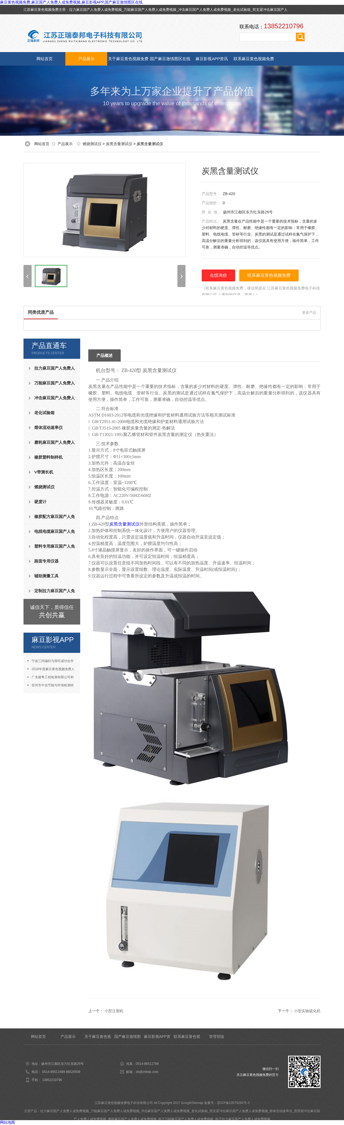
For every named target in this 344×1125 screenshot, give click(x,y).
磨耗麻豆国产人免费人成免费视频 (52, 444)
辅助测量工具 (46, 576)
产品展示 (86, 58)
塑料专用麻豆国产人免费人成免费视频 (52, 548)
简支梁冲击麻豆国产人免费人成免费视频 (239, 1111)
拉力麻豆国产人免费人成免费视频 (95, 10)
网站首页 (44, 58)
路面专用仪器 (46, 561)
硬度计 (40, 501)
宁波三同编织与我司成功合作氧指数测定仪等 (51, 662)
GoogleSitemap (192, 1103)
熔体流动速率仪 (48, 427)
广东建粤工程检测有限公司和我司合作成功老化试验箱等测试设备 (52, 678)
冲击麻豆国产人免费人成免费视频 (204, 10)
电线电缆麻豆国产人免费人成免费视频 (52, 533)
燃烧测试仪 (92, 144)
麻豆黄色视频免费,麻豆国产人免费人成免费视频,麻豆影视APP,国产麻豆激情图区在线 (71, 2)
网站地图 (7, 1122)
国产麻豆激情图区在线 (170, 58)
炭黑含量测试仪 (119, 144)
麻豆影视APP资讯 (211, 58)
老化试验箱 (242, 10)
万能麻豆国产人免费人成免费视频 (150, 10)
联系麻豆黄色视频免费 (254, 58)
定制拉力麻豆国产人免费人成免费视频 (52, 593)
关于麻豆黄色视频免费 (128, 58)
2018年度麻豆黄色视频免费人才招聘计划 (51, 670)
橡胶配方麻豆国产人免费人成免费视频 (52, 518)
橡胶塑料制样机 (48, 457)
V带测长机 (43, 472)
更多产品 (309, 313)
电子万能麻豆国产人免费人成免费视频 (185, 1119)
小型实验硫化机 (307, 1011)
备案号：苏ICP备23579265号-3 (226, 1103)
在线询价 (218, 275)
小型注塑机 (113, 1011)
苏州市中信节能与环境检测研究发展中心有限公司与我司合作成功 (52, 686)
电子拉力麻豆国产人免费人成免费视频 (242, 1119)
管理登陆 (216, 1036)
